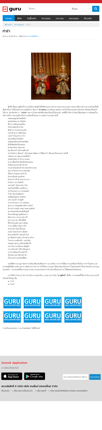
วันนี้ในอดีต (31, 18)
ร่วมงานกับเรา (95, 377)
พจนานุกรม (74, 18)
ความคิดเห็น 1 (33, 36)
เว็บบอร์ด (88, 18)
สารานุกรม (45, 18)
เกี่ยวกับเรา (5, 390)
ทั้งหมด (75, 9)
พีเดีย (19, 18)
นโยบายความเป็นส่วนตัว (23, 390)
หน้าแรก (8, 18)
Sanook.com (8, 1)
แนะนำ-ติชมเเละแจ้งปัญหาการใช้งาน (75, 377)
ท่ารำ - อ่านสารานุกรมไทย (17, 9)
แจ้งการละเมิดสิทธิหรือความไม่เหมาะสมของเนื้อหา (69, 390)
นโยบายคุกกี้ (41, 390)
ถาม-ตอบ (60, 18)
